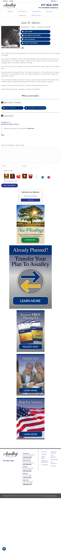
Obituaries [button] (10, 11)
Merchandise (22, 15)
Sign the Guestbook (28, 39)
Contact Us (5, 1)
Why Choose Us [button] (22, 11)
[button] (4, 549)
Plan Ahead (49, 11)
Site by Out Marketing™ (49, 495)
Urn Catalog (44, 464)
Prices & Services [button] (36, 11)
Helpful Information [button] (35, 15)
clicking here (30, 128)
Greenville (26, 480)
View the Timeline (9, 108)
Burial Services (53, 456)
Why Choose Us (54, 462)
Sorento (25, 466)
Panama (25, 473)
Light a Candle (27, 32)
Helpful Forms (53, 1)
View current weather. (31, 96)
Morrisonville (26, 460)
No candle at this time (11, 181)
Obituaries (53, 466)
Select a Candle (8, 170)
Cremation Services (53, 452)
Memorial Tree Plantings (29, 43)
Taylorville (26, 453)
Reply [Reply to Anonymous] (2, 135)
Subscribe (30, 200)
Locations (11, 1)
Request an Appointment (44, 461)
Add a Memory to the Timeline (31, 35)
